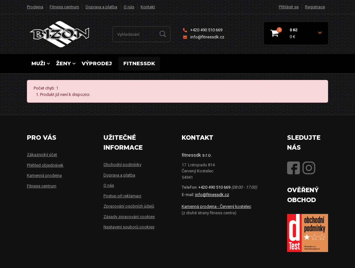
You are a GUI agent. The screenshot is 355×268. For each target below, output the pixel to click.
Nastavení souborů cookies (128, 227)
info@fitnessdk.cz (203, 37)
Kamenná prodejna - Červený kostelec (216, 206)
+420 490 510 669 (202, 30)
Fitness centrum (64, 6)
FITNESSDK (139, 63)
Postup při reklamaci (122, 195)
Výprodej (97, 63)
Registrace (315, 6)
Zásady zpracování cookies (129, 216)
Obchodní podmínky (122, 164)
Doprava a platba (101, 6)
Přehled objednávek (45, 165)
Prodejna (35, 6)
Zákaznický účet (42, 154)
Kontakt (148, 6)
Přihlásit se (289, 6)
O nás (129, 6)
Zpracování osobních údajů (128, 206)
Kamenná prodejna (44, 175)
